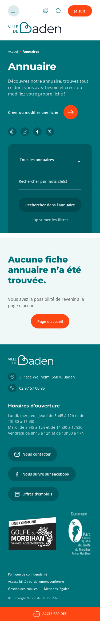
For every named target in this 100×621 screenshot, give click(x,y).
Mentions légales (56, 588)
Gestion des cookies (23, 588)
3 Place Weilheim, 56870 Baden (41, 377)
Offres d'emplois (33, 494)
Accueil (13, 51)
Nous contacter (32, 454)
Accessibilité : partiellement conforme (36, 581)
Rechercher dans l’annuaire (50, 204)
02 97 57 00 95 (26, 388)
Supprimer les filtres (50, 219)
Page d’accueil (50, 321)
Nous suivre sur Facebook (41, 474)
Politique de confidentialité (27, 574)
